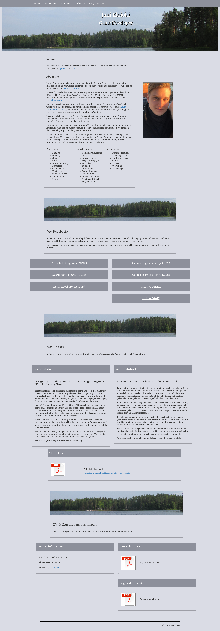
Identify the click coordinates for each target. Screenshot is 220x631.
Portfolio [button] (66, 3)
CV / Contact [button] (97, 3)
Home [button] (36, 3)
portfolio (64, 68)
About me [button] (50, 3)
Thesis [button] (81, 3)
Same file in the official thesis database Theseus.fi (106, 473)
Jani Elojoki (53, 567)
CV (74, 68)
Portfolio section (71, 88)
